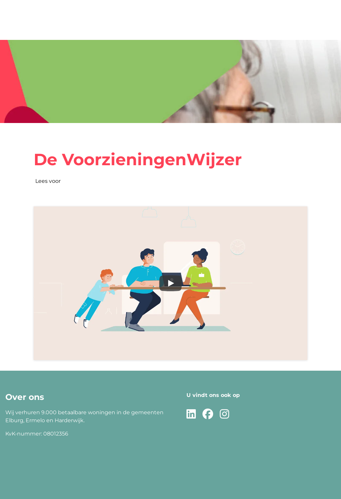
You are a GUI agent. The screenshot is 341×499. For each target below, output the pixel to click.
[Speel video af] (170, 283)
